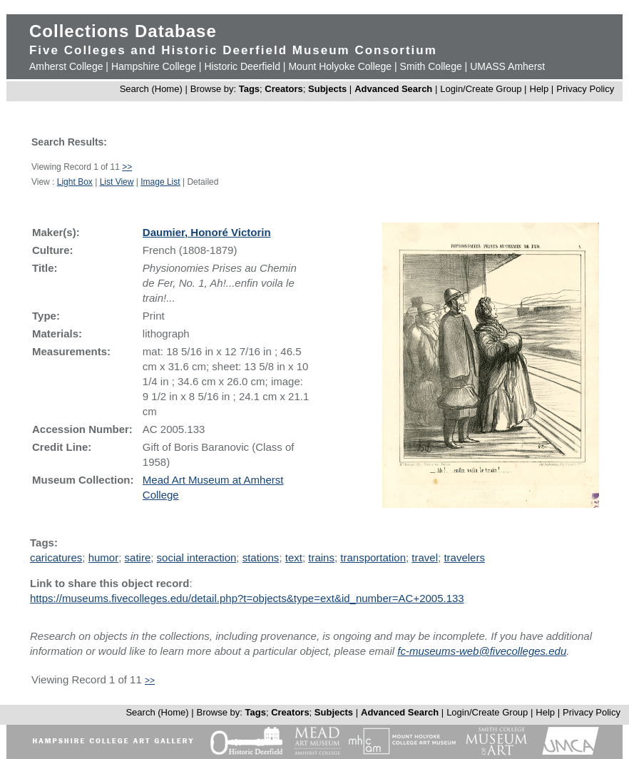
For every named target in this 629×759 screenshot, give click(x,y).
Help (539, 88)
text (293, 557)
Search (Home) (151, 88)
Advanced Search (393, 88)
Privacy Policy (585, 88)
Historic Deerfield (242, 66)
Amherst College (66, 66)
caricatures (56, 557)
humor (103, 557)
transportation (373, 557)
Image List (160, 182)
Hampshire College (153, 66)
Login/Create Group (482, 88)
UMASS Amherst (507, 66)
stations (261, 557)
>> (127, 167)
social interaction (197, 557)
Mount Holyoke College (340, 66)
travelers (464, 557)
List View (117, 182)
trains (321, 557)
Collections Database (123, 31)
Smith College (431, 66)
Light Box (75, 182)
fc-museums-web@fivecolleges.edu (481, 651)
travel (424, 557)
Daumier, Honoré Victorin (207, 232)
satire (138, 557)
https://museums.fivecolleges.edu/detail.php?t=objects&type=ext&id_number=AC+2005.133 (247, 598)
